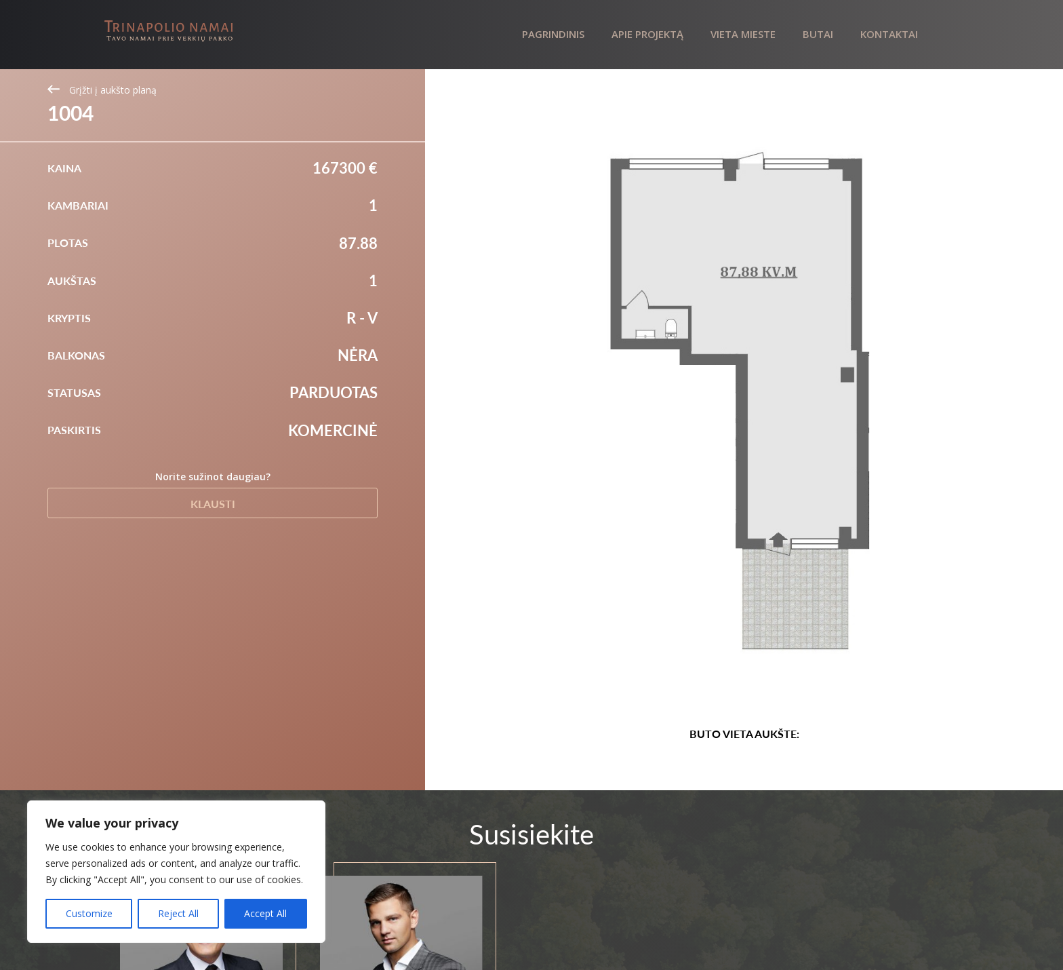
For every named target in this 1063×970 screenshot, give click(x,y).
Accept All (265, 913)
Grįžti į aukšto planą (102, 89)
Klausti (212, 503)
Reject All (178, 913)
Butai (818, 34)
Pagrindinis (553, 34)
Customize (89, 913)
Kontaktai (889, 34)
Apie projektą (647, 34)
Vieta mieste (743, 34)
